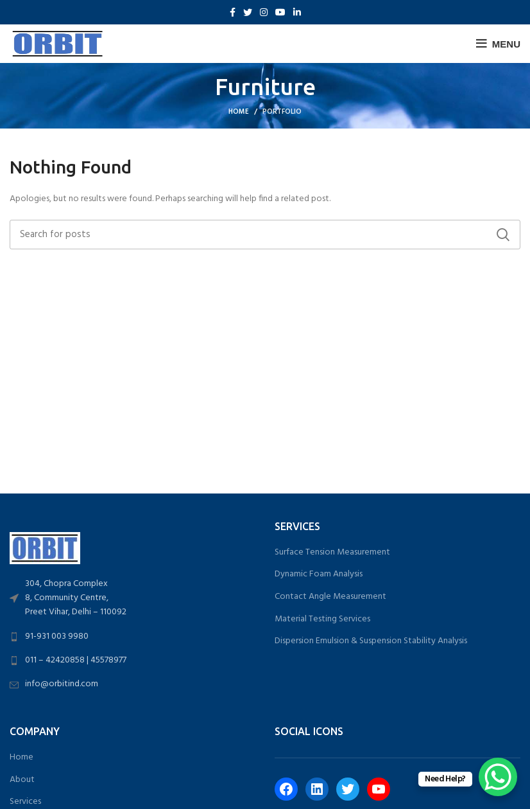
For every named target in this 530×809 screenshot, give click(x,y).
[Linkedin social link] (297, 12)
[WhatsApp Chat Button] (498, 777)
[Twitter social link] (247, 12)
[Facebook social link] (232, 12)
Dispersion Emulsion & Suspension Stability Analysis (371, 641)
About (22, 780)
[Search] (265, 234)
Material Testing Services (322, 619)
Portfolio (282, 112)
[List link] (132, 598)
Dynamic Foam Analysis (319, 574)
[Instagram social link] (263, 12)
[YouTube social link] (280, 12)
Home (238, 112)
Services (25, 802)
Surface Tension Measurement (332, 552)
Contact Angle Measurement (330, 597)
